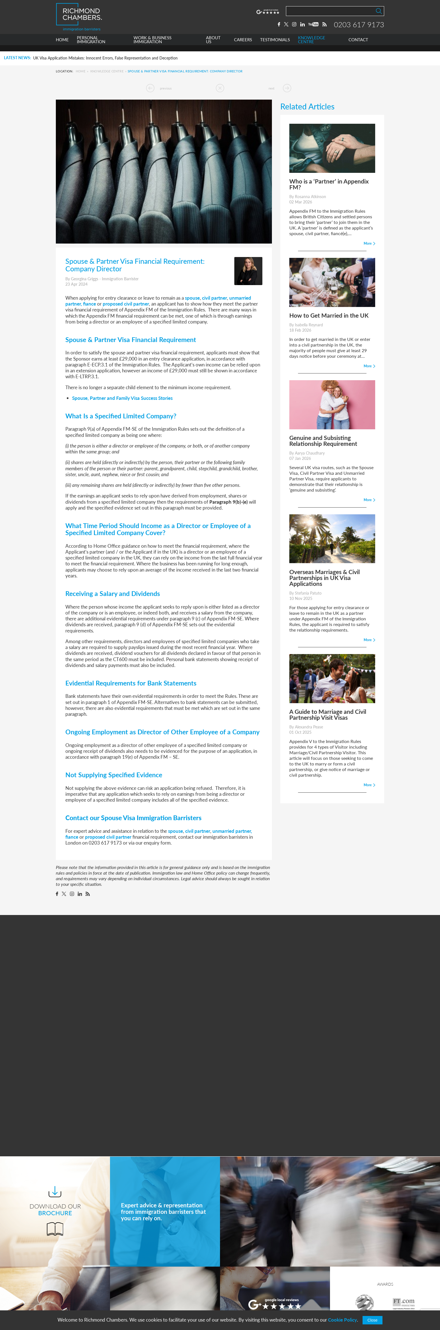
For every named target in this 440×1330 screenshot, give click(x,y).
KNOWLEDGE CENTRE (311, 46)
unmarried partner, (232, 830)
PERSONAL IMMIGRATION (91, 46)
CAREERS (243, 46)
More (274, 1179)
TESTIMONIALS (275, 46)
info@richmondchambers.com (259, 1300)
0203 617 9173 (359, 27)
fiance (89, 303)
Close (373, 1320)
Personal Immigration (162, 1259)
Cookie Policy (342, 1320)
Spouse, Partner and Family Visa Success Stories (122, 398)
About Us (150, 1280)
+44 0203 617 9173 (249, 1294)
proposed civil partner (126, 303)
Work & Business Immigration (170, 1269)
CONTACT (358, 46)
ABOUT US (213, 46)
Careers (149, 1290)
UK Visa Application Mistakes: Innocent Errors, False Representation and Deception (105, 58)
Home (80, 71)
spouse (192, 297)
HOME (62, 46)
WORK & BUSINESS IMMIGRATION (152, 46)
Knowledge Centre (106, 71)
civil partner (214, 297)
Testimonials (153, 1300)
